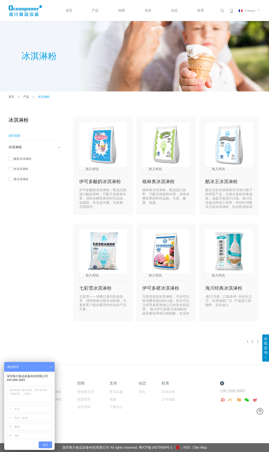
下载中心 (116, 407)
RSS (186, 447)
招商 (121, 10)
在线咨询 (168, 392)
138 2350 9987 (232, 391)
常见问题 (116, 392)
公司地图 (168, 399)
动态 (174, 10)
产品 (95, 10)
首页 (69, 10)
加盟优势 (84, 399)
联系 (200, 10)
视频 (112, 399)
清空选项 (14, 135)
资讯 (141, 392)
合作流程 (84, 407)
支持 (148, 10)
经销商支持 (85, 392)
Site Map (200, 447)
